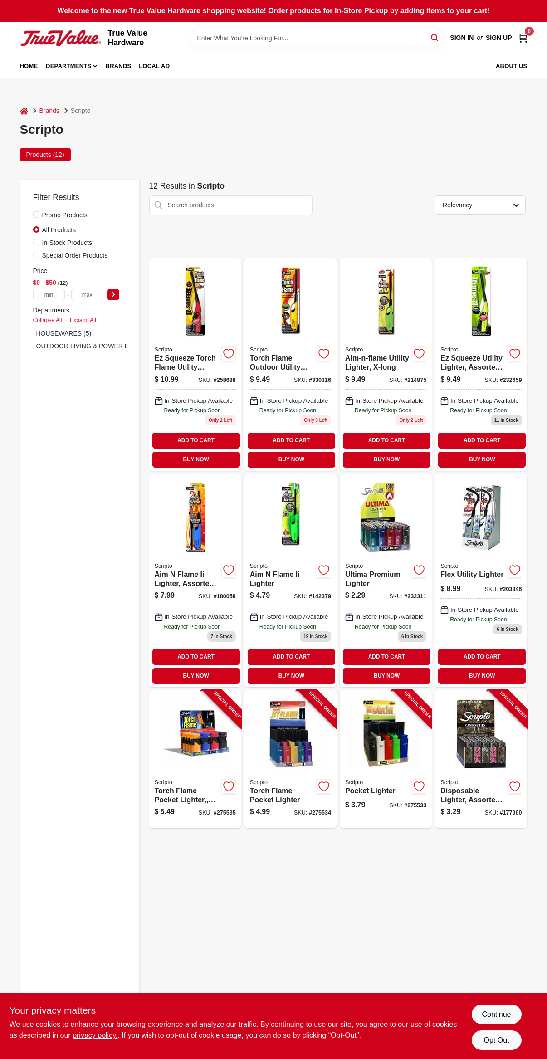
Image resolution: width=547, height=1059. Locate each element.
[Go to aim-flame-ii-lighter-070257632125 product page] (290, 580)
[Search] (435, 37)
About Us (511, 66)
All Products (59, 230)
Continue (496, 1014)
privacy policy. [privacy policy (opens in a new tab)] (95, 1035)
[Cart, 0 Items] (522, 38)
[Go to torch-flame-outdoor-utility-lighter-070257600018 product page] (290, 364)
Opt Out (496, 1040)
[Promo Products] (36, 214)
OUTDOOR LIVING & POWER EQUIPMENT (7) (104, 346)
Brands (119, 66)
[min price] (49, 294)
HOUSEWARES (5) (64, 333)
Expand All (83, 320)
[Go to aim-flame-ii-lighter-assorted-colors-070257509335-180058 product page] (195, 580)
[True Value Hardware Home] (61, 38)
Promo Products (65, 215)
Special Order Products (75, 255)
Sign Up (499, 37)
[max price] (87, 294)
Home (29, 66)
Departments (68, 66)
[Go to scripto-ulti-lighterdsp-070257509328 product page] (386, 580)
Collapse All (47, 320)
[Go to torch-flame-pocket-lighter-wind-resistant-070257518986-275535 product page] (195, 759)
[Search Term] (317, 38)
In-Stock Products (67, 242)
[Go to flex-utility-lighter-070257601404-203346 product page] (481, 580)
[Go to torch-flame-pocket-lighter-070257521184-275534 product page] (290, 759)
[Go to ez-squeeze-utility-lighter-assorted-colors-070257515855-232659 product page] (481, 364)
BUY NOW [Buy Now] (196, 459)
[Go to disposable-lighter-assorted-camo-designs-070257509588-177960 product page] (481, 759)
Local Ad (154, 66)
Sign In (462, 37)
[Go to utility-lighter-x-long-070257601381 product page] (386, 364)
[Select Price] (113, 294)
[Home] (24, 111)
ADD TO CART (196, 440)
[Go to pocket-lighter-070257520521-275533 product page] (386, 759)
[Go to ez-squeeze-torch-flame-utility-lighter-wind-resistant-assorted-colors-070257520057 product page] (195, 364)
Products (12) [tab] (45, 154)
